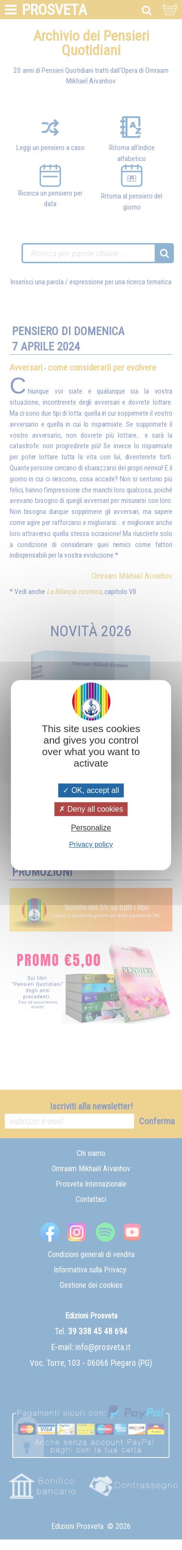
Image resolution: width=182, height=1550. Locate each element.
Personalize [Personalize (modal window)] (91, 828)
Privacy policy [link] (91, 844)
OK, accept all (91, 790)
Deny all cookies (91, 809)
